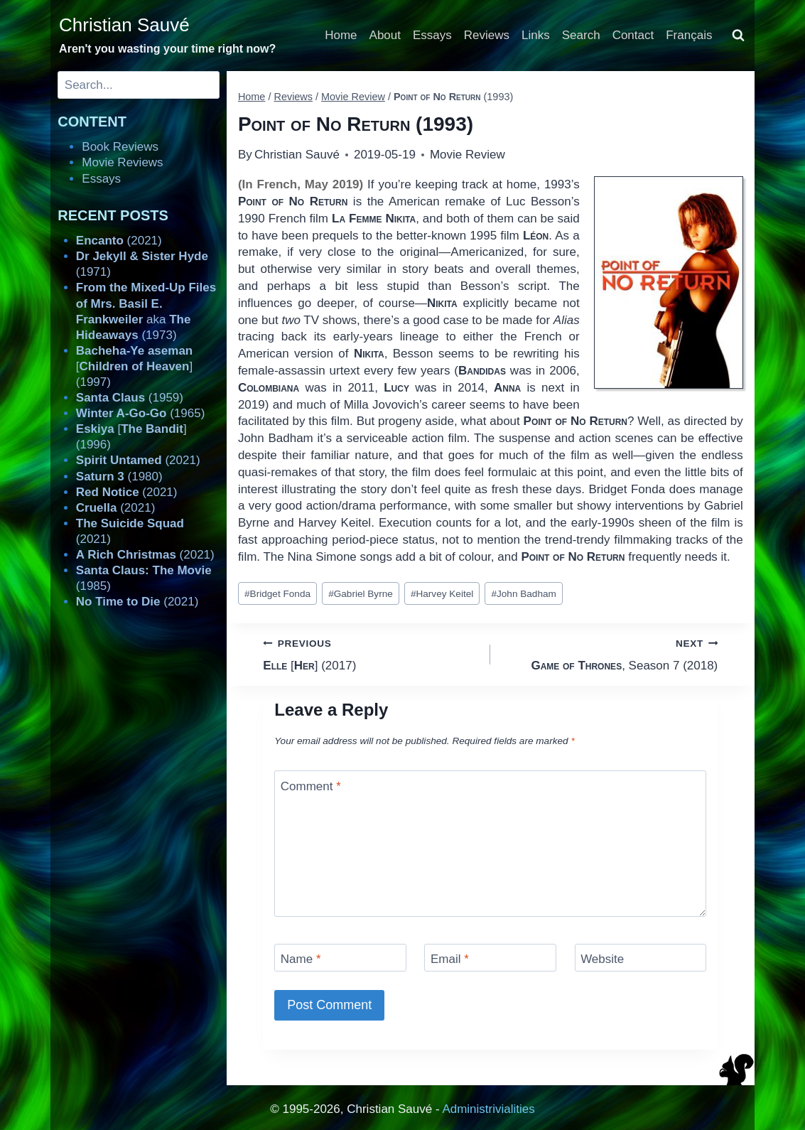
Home (341, 35)
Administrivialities (488, 1109)
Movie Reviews (122, 162)
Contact (633, 35)
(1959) (129, 397)
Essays (432, 35)
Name (301, 959)
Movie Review (467, 154)
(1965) (140, 413)
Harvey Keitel (442, 593)
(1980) (119, 476)
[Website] (641, 958)
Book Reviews (120, 147)
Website (602, 959)
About (385, 35)
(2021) (119, 240)
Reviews (486, 35)
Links (536, 35)
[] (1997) (134, 366)
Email (450, 959)
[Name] (340, 958)
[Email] (490, 958)
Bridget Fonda (277, 593)
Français (689, 35)
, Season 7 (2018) (610, 653)
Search (581, 35)
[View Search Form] (738, 35)
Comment (311, 785)
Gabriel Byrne (360, 593)
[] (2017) (370, 653)
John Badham (523, 593)
